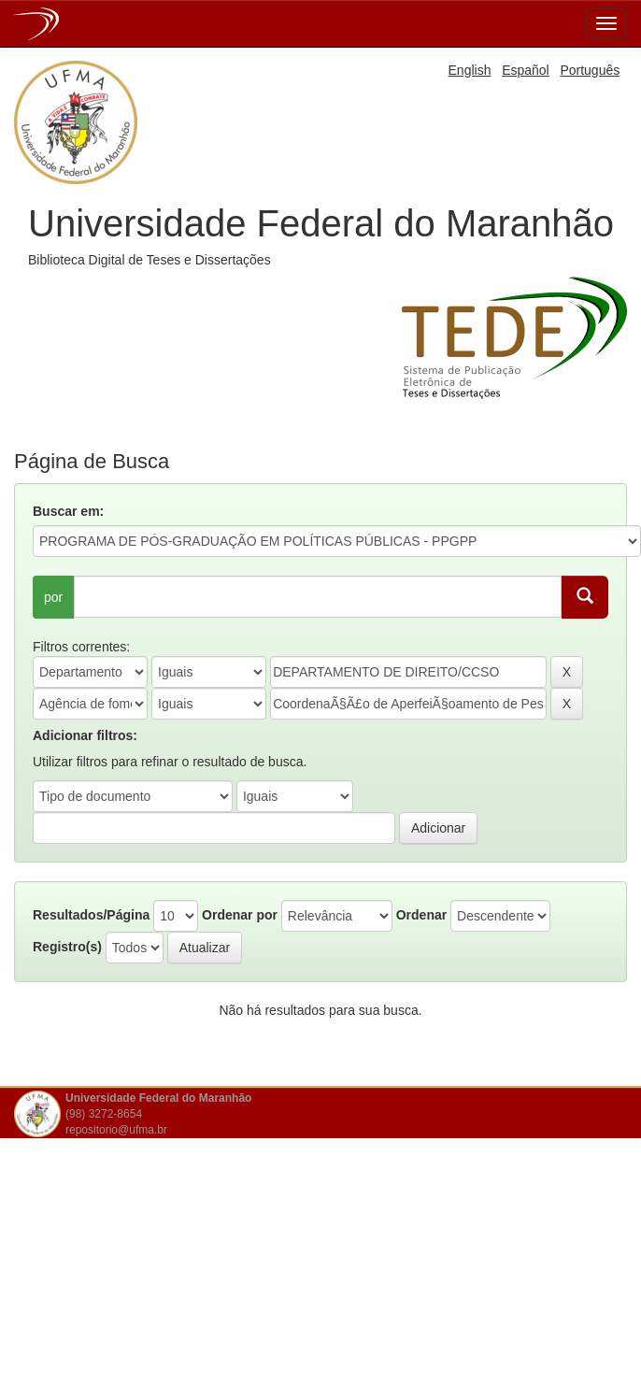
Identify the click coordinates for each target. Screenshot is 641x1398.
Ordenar (421, 914)
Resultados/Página (91, 914)
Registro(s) (67, 946)
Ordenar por (240, 914)
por (53, 597)
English (470, 70)
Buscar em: (68, 511)
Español (525, 70)
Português (590, 70)
